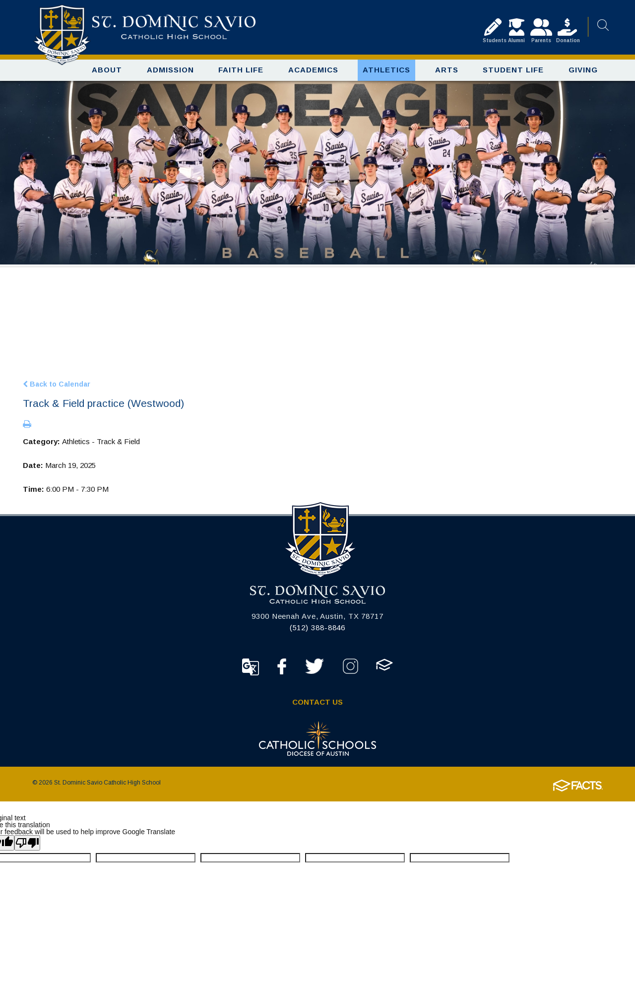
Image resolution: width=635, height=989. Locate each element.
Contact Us (317, 702)
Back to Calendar (56, 384)
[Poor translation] (27, 843)
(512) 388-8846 (318, 627)
